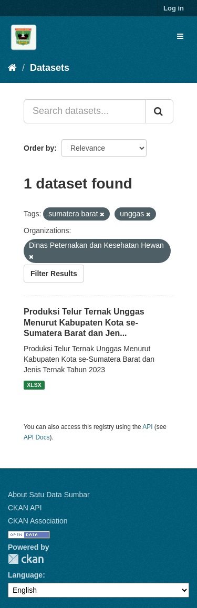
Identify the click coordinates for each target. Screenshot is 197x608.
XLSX (34, 385)
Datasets (49, 67)
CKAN (26, 558)
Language (25, 575)
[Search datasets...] (85, 111)
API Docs (37, 437)
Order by (39, 148)
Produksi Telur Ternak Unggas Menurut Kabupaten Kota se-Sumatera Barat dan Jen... (84, 322)
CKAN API (25, 508)
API (147, 427)
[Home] (12, 67)
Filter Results (53, 273)
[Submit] (159, 111)
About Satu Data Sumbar (49, 494)
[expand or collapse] (180, 36)
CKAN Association (38, 521)
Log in (173, 8)
